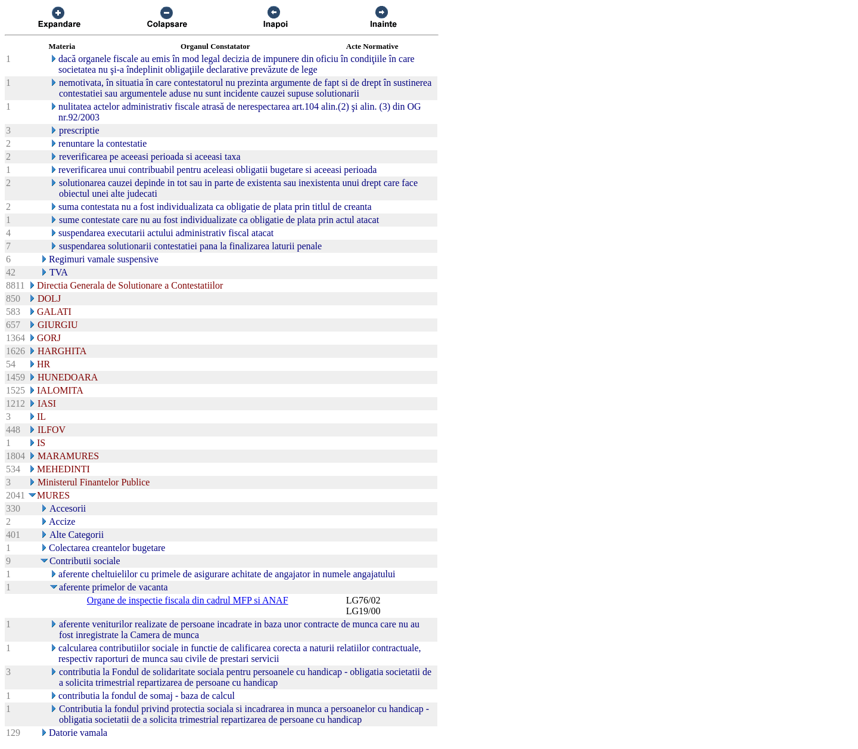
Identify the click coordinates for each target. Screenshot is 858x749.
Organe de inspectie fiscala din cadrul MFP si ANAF (187, 600)
